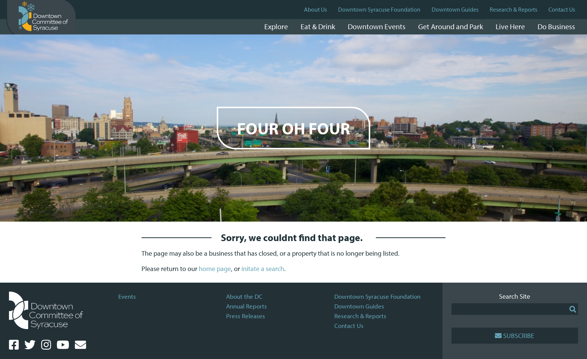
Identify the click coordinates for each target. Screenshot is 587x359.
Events (127, 296)
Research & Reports (513, 9)
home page (215, 268)
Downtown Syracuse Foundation (379, 9)
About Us (315, 9)
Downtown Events (376, 26)
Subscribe (514, 335)
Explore (276, 26)
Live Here (510, 26)
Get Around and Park (450, 26)
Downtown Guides (455, 9)
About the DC (244, 296)
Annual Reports (246, 306)
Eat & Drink (318, 26)
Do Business (556, 26)
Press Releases (245, 316)
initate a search (262, 268)
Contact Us (561, 9)
